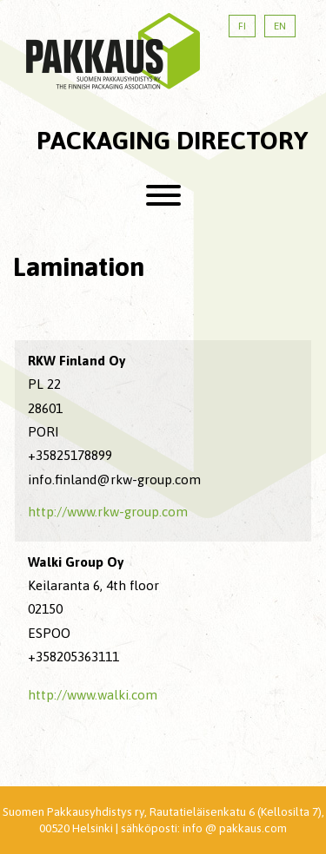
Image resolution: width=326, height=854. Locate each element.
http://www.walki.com (92, 694)
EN (280, 26)
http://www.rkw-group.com (108, 511)
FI (242, 26)
